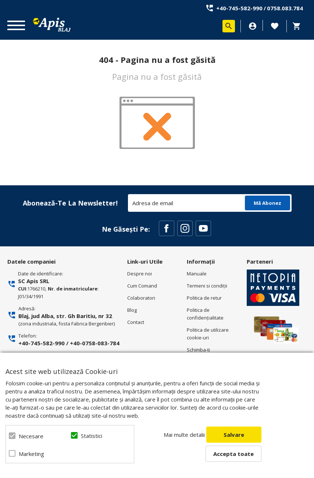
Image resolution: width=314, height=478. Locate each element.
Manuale (197, 273)
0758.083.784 (285, 8)
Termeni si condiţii (207, 285)
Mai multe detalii (184, 434)
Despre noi (139, 273)
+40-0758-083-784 (94, 343)
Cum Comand (142, 285)
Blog (132, 310)
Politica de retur (204, 298)
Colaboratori (141, 298)
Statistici (91, 435)
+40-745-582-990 (239, 8)
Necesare (31, 436)
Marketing (31, 453)
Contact (135, 322)
